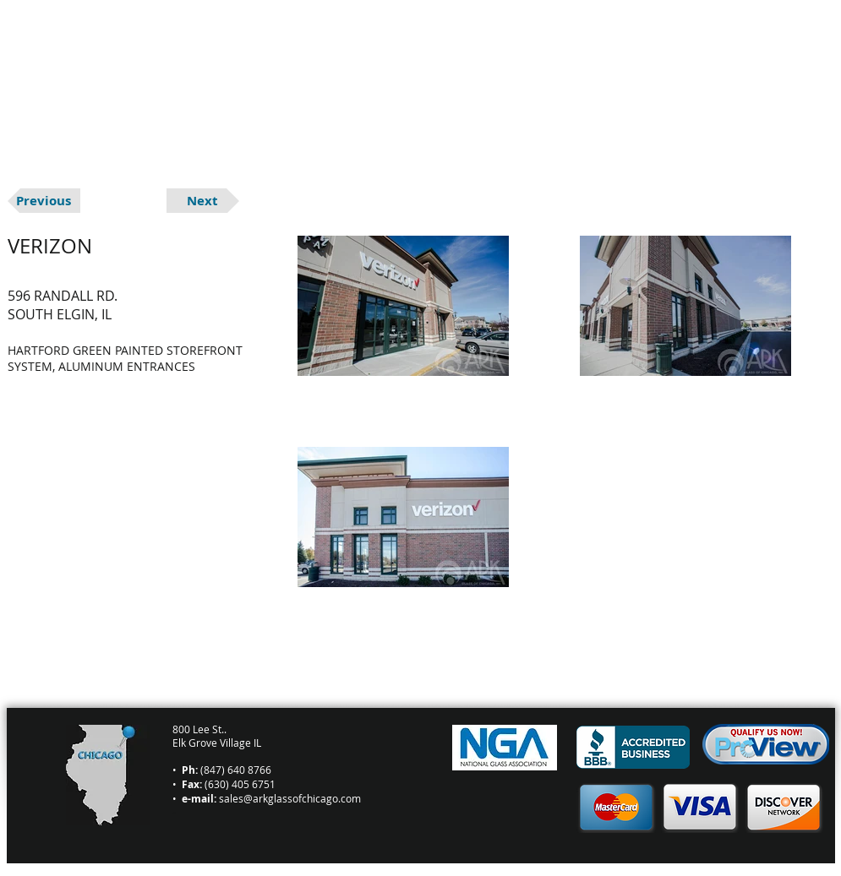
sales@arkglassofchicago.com (290, 798)
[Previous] (44, 200)
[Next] (203, 200)
